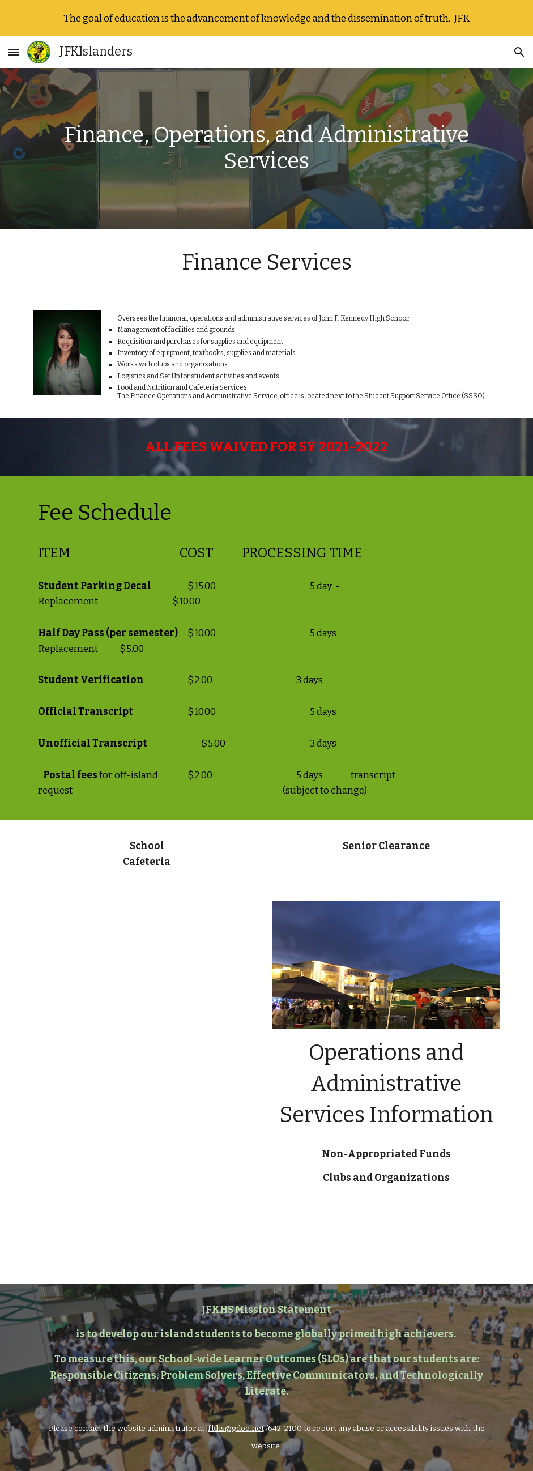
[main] (266, 148)
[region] (266, 18)
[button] (13, 51)
